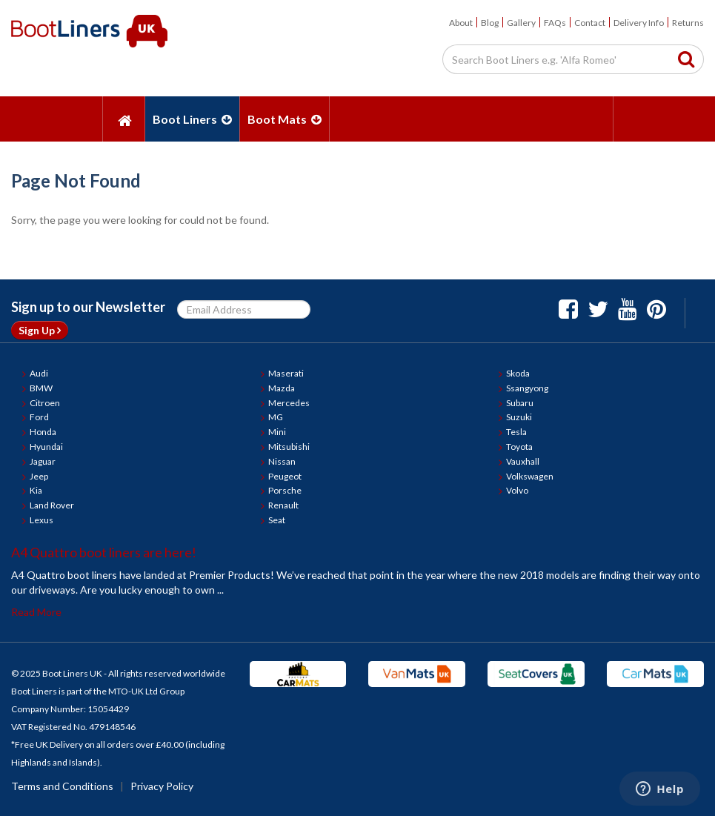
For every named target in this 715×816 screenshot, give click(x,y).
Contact (589, 22)
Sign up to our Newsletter (88, 307)
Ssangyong (527, 388)
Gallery (521, 22)
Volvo (517, 490)
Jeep (39, 476)
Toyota (519, 446)
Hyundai (46, 446)
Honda (43, 431)
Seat (276, 519)
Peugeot (285, 476)
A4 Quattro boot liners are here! (103, 552)
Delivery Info (638, 22)
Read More (36, 612)
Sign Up (40, 330)
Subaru (519, 402)
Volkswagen (529, 476)
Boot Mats (284, 119)
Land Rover (52, 505)
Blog (490, 22)
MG (275, 416)
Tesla (516, 431)
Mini (277, 431)
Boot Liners (192, 119)
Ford (39, 416)
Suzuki (519, 416)
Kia (36, 490)
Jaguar (43, 461)
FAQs (555, 22)
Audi (39, 373)
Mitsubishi (289, 446)
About (461, 22)
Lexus (41, 519)
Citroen (45, 402)
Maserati (286, 373)
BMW (41, 388)
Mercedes (289, 402)
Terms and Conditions (62, 786)
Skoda (518, 373)
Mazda (281, 388)
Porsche (285, 490)
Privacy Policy (161, 786)
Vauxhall (522, 461)
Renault (283, 505)
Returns (688, 22)
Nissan (282, 461)
